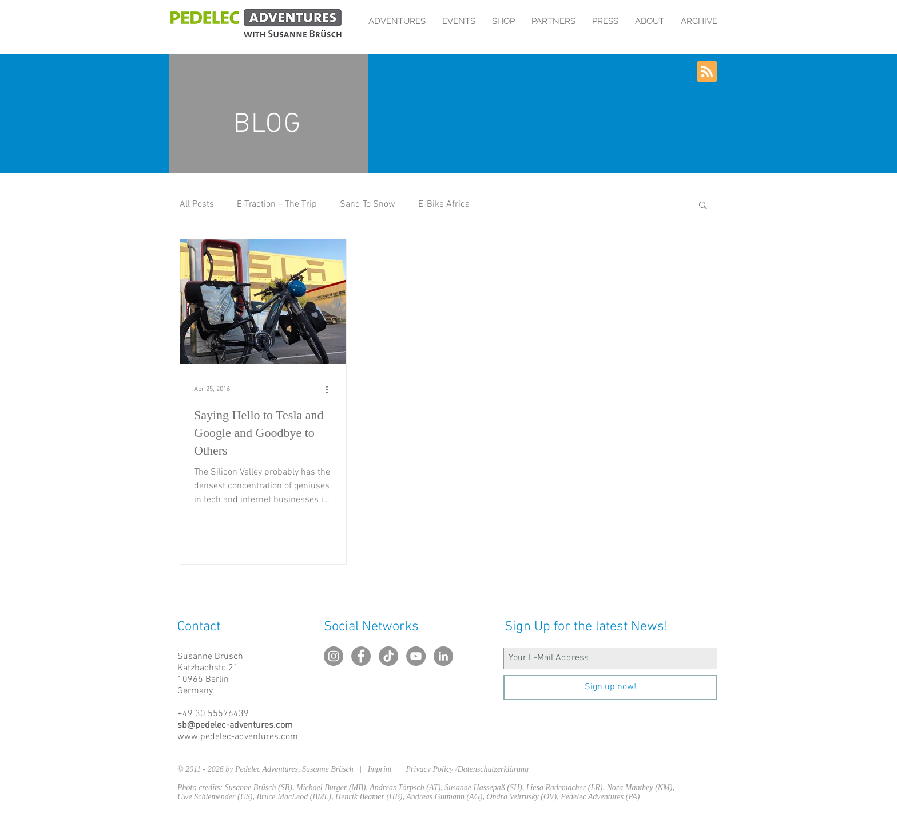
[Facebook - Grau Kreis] (361, 656)
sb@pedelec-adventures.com (235, 725)
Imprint (383, 769)
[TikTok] (388, 656)
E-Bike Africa (444, 204)
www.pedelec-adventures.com (237, 737)
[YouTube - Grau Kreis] (416, 656)
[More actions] (331, 389)
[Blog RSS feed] (707, 72)
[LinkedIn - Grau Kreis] (443, 656)
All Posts (197, 204)
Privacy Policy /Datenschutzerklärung (467, 769)
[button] (702, 206)
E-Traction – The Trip (277, 204)
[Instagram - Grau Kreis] (333, 656)
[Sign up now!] (610, 687)
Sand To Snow (367, 204)
